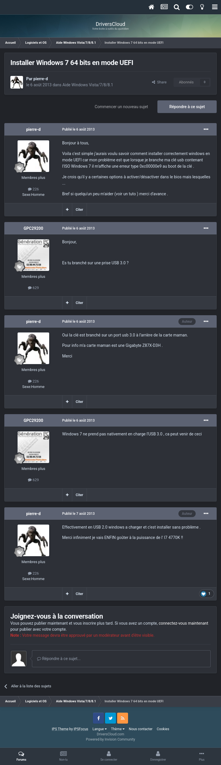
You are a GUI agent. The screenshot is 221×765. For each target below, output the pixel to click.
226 (33, 189)
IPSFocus (81, 729)
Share (159, 82)
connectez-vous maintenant (183, 623)
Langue (100, 729)
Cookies (163, 729)
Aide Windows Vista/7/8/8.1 (87, 85)
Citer (79, 210)
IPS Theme (60, 729)
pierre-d (40, 78)
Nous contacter (141, 729)
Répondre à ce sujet (187, 106)
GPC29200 (33, 228)
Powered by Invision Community (110, 739)
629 (33, 288)
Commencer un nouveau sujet (121, 106)
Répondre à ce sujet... (59, 658)
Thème (118, 729)
